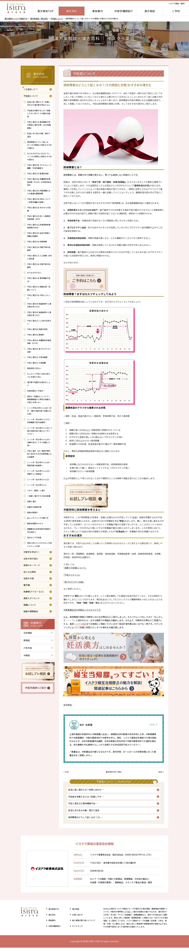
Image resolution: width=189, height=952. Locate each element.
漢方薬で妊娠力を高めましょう (38, 383)
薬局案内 (97, 11)
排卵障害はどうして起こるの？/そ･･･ (86, 821)
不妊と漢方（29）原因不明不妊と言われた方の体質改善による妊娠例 (39, 454)
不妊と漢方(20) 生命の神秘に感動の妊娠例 (38, 234)
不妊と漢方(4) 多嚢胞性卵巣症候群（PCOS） (39, 341)
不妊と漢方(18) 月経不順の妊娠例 (38, 248)
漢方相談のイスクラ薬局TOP (15, 18)
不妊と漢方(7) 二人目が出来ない (39, 322)
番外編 (26, 584)
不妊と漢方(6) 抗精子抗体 (37, 329)
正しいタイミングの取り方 (37, 518)
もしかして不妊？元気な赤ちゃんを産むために (38, 375)
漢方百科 (71, 11)
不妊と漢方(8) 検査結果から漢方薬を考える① (39, 313)
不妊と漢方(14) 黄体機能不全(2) (38, 279)
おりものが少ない (34, 272)
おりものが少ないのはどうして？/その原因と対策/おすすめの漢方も (39, 156)
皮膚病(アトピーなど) (33, 591)
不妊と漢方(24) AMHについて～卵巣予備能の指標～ (38, 200)
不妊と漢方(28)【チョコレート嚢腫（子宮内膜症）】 (39, 166)
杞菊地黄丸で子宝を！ (36, 390)
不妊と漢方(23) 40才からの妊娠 (39, 209)
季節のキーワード (31, 565)
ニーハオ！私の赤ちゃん (37, 485)
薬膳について (29, 604)
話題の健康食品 (30, 611)
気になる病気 (29, 571)
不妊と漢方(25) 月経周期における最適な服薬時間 (38, 192)
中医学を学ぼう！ (31, 551)
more (151, 724)
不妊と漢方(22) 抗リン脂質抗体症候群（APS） (38, 217)
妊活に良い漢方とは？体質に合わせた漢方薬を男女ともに (38, 103)
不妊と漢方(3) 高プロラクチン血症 (39, 350)
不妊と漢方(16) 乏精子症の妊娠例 (38, 265)
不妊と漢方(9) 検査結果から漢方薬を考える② (39, 305)
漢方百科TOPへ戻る (114, 772)
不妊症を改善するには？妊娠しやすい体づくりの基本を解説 (38, 113)
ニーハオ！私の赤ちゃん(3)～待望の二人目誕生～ (39, 472)
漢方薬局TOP (45, 11)
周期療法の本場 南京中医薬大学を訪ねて (39, 530)
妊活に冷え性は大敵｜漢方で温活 (84, 813)
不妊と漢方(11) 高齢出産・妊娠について (38, 288)
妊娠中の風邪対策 (34, 507)
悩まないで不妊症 (34, 537)
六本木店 (28, 647)
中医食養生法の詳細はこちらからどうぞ (82, 609)
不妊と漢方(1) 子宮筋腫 (36, 362)
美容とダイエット (31, 598)
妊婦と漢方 (31, 501)
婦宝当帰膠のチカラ (35, 523)
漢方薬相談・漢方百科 (39, 18)
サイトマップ (76, 930)
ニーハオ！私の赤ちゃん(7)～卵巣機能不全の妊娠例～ (39, 420)
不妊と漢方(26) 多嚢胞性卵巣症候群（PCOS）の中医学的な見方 (39, 182)
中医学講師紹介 (123, 11)
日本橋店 (28, 632)
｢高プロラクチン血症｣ (73, 581)
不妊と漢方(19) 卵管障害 (37, 241)
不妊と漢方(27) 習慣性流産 (38, 173)
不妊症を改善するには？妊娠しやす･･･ (87, 798)
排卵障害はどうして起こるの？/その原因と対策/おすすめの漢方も (39, 145)
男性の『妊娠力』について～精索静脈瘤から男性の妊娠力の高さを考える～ (38, 399)
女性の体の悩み (30, 558)
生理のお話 (28, 578)
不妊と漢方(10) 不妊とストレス (38, 296)
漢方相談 (149, 11)
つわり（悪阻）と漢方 (36, 490)
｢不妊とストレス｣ (71, 574)
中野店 (27, 655)
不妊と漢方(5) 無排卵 (35, 334)
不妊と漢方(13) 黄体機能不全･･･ (84, 806)
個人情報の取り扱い (83, 924)
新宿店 (27, 640)
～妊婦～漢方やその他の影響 (38, 496)
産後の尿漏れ (32, 512)
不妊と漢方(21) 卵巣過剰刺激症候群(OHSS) (38, 226)
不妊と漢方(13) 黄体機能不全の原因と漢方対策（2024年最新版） (39, 125)
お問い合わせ (76, 919)
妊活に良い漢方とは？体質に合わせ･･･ (87, 791)
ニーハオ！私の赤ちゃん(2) (38, 479)
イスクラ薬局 (80, 623)
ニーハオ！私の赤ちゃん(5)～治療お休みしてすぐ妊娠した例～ (39, 442)
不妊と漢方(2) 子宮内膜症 (37, 357)
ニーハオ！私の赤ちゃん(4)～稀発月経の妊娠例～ (39, 463)
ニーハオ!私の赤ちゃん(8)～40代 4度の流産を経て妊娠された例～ (39, 411)
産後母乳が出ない (34, 368)
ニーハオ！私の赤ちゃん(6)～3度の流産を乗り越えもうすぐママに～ (39, 431)
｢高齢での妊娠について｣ (74, 567)
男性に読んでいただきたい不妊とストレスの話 (39, 544)
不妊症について (56, 18)
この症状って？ (30, 89)
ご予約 (176, 11)
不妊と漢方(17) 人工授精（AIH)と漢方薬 (39, 257)
